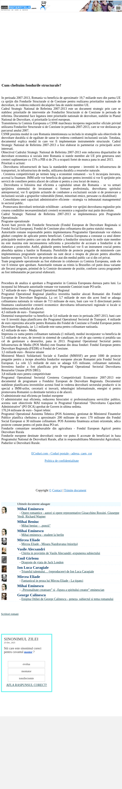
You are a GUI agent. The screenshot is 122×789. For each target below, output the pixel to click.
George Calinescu (31, 595)
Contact (57, 490)
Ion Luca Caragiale (33, 567)
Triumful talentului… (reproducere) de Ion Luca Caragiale (57, 571)
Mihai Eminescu (30, 509)
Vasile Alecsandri (31, 549)
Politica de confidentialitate (62, 460)
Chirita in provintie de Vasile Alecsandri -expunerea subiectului (60, 553)
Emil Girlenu (28, 558)
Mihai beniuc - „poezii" (36, 525)
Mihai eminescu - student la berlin (42, 535)
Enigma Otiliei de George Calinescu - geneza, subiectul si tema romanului (67, 599)
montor (28, 652)
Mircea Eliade (28, 540)
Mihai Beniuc (28, 521)
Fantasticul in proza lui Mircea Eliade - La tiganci (52, 580)
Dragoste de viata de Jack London (42, 562)
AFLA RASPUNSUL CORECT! (26, 685)
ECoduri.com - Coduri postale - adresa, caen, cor (61, 453)
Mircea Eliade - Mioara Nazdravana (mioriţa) (49, 544)
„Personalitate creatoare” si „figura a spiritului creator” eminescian (62, 590)
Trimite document (75, 490)
